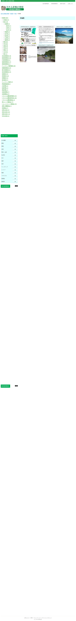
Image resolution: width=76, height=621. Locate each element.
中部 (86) (5, 44)
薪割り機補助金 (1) (7, 106)
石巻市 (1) (8, 28)
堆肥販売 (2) (5, 78)
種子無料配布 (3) (6, 70)
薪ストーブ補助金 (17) (7, 102)
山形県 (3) (7, 38)
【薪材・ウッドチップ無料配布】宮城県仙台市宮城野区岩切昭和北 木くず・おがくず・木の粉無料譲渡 (28, 45)
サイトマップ (37, 617)
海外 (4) (5, 54)
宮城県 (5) (7, 24)
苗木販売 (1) (5, 80)
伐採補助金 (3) (5, 94)
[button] (17, 186)
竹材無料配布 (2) (6, 60)
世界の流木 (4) (5, 110)
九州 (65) (5, 52)
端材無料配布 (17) (6, 62)
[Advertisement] (65, 8)
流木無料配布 (46, 3)
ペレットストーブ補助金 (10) (9, 104)
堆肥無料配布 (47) (6, 68)
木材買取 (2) (5, 86)
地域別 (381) (5, 18)
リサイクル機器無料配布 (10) (9, 96)
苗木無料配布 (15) (6, 72)
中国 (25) (5, 48)
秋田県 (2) (7, 36)
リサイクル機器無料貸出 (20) (9, 98)
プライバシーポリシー (46, 617)
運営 (32, 617)
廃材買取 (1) (5, 90)
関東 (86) (5, 42)
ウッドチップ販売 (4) (7, 82)
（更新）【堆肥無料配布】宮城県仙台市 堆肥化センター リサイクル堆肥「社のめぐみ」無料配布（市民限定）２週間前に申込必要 (46, 27)
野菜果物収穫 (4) (6, 84)
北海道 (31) (6, 20)
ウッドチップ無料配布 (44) (8, 66)
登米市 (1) (8, 26)
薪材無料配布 (54, 3)
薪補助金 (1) (5, 108)
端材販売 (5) (5, 74)
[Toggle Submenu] (15, 140)
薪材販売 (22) (5, 76)
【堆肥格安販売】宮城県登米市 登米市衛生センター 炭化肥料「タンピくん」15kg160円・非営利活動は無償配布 (28, 27)
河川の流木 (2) (5, 116)
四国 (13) (5, 50)
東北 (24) (5, 22)
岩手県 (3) (7, 34)
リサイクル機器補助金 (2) (8, 100)
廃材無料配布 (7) (6, 64)
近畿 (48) (5, 46)
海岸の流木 (62, 3)
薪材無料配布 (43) (6, 58)
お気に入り (70, 3)
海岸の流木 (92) (6, 112)
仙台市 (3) (8, 30)
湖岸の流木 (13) (6, 114)
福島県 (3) (7, 40)
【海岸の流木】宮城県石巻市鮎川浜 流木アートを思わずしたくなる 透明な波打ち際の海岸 (63, 27)
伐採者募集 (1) (5, 92)
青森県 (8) (7, 32)
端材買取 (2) (5, 88)
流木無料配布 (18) (6, 56)
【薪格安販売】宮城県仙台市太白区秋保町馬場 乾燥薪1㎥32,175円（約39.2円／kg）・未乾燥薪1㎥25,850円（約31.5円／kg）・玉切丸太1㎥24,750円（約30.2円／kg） (46, 45)
